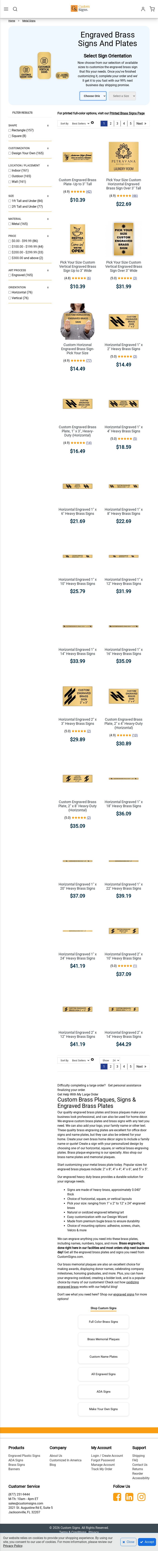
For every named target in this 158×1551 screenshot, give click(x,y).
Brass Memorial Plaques (103, 1339)
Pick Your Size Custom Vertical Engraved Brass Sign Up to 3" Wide (77, 266)
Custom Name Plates (104, 1356)
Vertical (17, 298)
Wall (15, 181)
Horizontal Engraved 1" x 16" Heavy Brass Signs (124, 651)
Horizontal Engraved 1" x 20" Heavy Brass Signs (78, 886)
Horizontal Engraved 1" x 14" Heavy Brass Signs (78, 651)
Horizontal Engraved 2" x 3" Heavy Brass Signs (78, 721)
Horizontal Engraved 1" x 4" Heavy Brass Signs (124, 429)
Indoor (16, 170)
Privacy (94, 1532)
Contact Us (139, 1465)
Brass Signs (16, 1465)
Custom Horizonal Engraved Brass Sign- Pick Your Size (77, 349)
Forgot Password (103, 1460)
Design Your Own (24, 153)
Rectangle (19, 130)
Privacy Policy (12, 1546)
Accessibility (141, 1478)
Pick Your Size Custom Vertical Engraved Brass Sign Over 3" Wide (123, 266)
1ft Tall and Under (24, 201)
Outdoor (18, 176)
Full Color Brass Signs (103, 1322)
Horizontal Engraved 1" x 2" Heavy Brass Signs (124, 347)
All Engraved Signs (103, 1374)
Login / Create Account (107, 1456)
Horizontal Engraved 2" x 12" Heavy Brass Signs (78, 1034)
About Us (56, 1456)
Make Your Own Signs (103, 1409)
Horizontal (19, 292)
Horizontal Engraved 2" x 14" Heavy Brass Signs (124, 1034)
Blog (53, 1465)
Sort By (64, 123)
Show (106, 1060)
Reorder (137, 1473)
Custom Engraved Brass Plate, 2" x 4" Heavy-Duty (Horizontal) (123, 723)
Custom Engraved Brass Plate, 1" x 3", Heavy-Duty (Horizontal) (77, 431)
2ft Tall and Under (24, 206)
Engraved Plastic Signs (24, 1456)
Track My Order (101, 1469)
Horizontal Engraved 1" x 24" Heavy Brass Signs (78, 956)
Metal (16, 224)
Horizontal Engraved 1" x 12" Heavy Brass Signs (124, 581)
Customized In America (66, 1460)
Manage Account (103, 1465)
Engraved (18, 275)
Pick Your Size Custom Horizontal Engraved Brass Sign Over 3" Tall (123, 184)
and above (25, 258)
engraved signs (123, 1294)
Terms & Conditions (72, 1532)
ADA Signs (104, 1391)
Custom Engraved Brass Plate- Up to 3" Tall (77, 182)
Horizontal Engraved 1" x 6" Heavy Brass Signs (78, 511)
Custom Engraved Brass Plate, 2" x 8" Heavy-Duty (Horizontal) (77, 806)
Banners (14, 1469)
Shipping (138, 1456)
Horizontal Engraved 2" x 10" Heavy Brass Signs (124, 956)
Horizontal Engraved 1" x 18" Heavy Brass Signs (124, 804)
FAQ (135, 1460)
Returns (137, 1469)
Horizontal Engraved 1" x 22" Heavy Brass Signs (124, 886)
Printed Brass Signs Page (127, 113)
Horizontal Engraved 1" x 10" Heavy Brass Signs (78, 581)
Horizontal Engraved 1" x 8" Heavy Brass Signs (124, 511)
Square (17, 136)
